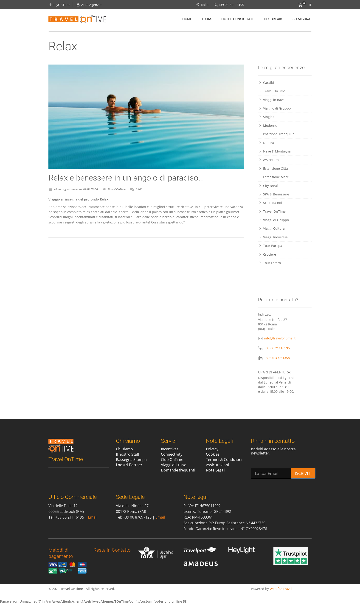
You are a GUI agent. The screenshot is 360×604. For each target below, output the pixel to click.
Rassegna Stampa (131, 459)
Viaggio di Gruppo (274, 108)
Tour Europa (270, 245)
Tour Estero (269, 263)
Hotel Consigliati (237, 19)
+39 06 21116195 (277, 348)
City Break (268, 185)
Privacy (212, 449)
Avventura (268, 160)
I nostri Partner (129, 464)
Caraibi (266, 82)
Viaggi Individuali (274, 237)
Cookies (212, 454)
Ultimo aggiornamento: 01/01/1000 (76, 189)
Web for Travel (281, 589)
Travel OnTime (117, 189)
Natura (266, 143)
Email (92, 517)
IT (310, 5)
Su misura (301, 19)
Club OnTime (172, 459)
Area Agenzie (89, 5)
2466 (139, 189)
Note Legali (215, 470)
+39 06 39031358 (277, 358)
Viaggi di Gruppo (273, 220)
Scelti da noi (270, 202)
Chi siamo (124, 449)
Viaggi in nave (271, 100)
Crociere (267, 254)
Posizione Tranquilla (276, 134)
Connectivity (171, 454)
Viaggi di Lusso (173, 464)
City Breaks (272, 19)
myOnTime (59, 5)
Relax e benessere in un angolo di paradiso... (126, 178)
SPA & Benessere (273, 194)
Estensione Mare (273, 177)
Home (187, 19)
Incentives (169, 449)
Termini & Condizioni (224, 459)
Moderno (267, 125)
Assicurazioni (217, 464)
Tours (206, 19)
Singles (266, 117)
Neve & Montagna (274, 151)
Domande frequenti (178, 470)
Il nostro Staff (127, 454)
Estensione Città (273, 168)
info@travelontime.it (279, 338)
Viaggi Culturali (272, 228)
